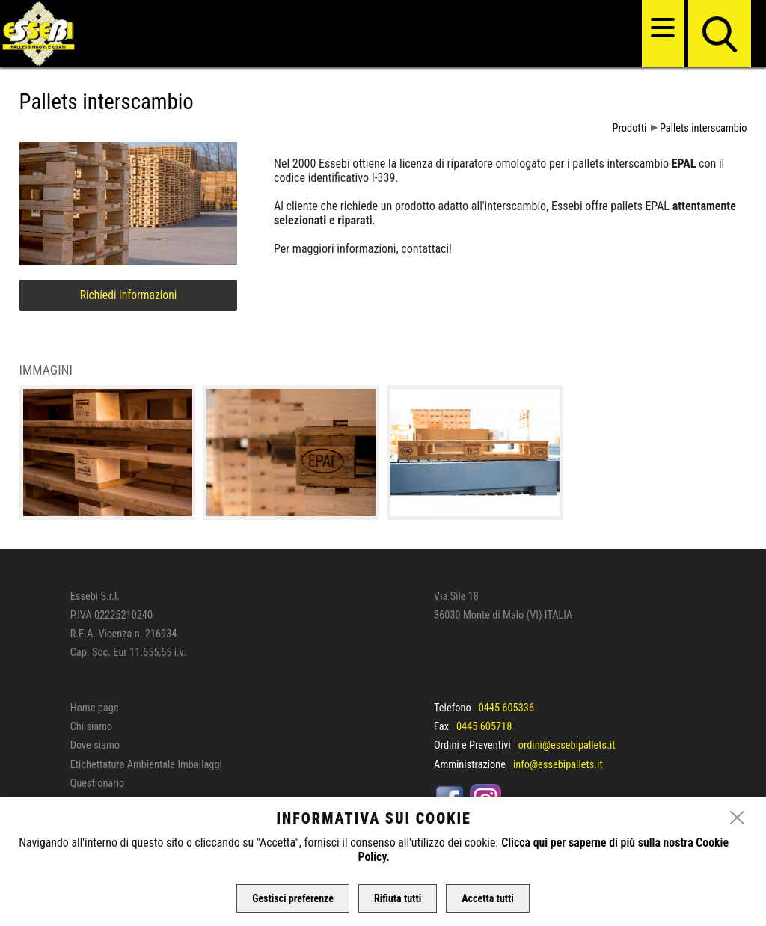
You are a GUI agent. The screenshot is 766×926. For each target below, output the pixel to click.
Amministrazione (470, 764)
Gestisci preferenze (293, 898)
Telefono (452, 708)
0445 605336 (506, 708)
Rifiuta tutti (397, 898)
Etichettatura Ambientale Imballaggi (146, 764)
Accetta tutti (488, 898)
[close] (738, 818)
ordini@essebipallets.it (567, 745)
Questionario (97, 783)
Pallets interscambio (703, 128)
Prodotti (630, 128)
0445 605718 (484, 726)
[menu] (663, 28)
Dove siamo (95, 745)
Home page (94, 708)
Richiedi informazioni (128, 295)
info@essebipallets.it (558, 764)
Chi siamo (91, 726)
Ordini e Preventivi (472, 745)
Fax (441, 726)
